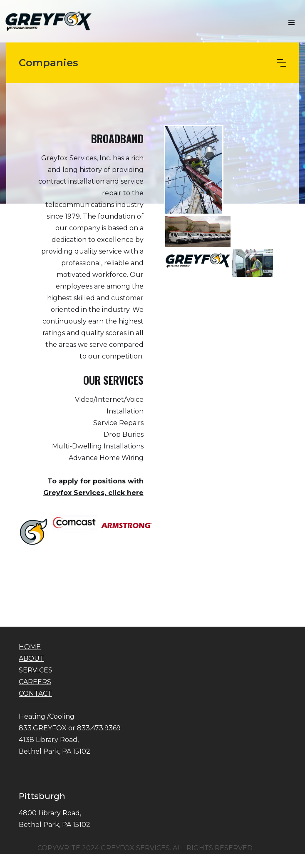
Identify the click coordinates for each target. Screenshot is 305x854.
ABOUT (31, 658)
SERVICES (35, 670)
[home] (46, 21)
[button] (291, 22)
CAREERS (35, 682)
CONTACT (35, 693)
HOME (30, 647)
